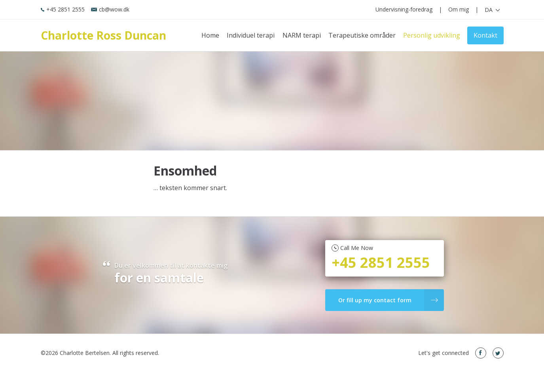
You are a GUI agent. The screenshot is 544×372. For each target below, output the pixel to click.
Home (210, 35)
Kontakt (485, 35)
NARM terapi (301, 35)
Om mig (458, 9)
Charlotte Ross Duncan (103, 35)
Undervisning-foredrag (403, 9)
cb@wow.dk (110, 9)
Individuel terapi (251, 35)
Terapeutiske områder (362, 35)
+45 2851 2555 (63, 9)
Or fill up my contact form (388, 300)
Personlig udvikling (431, 35)
